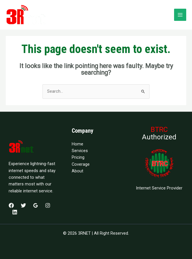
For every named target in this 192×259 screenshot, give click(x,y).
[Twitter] (23, 205)
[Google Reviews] (35, 205)
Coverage (81, 164)
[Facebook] (11, 205)
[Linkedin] (14, 212)
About (77, 171)
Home (77, 144)
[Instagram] (47, 205)
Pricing (78, 157)
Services (80, 150)
